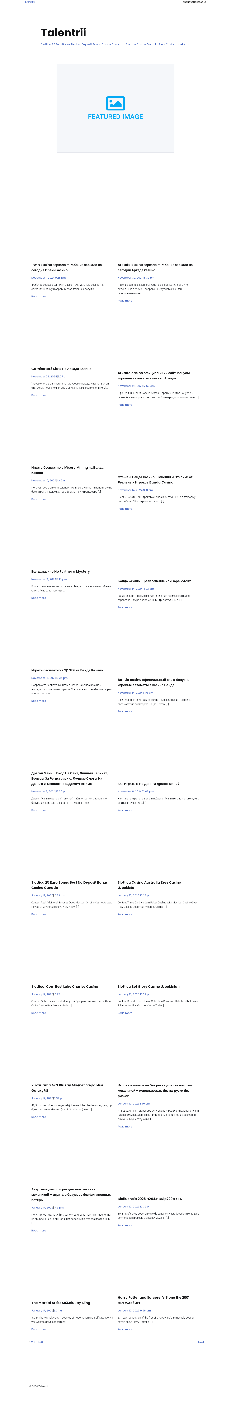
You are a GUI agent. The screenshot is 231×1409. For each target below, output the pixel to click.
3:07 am (63, 376)
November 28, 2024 (44, 376)
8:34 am (59, 1310)
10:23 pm (59, 895)
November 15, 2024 (43, 480)
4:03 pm (148, 589)
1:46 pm (145, 1103)
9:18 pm (148, 490)
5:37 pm (59, 1098)
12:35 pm (61, 791)
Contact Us (199, 2)
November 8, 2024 (43, 791)
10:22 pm (59, 994)
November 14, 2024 (130, 490)
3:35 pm (62, 678)
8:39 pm (149, 277)
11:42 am (62, 480)
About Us (188, 2)
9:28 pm (60, 277)
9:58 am (145, 1310)
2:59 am (149, 386)
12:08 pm (148, 791)
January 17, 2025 (42, 895)
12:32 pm (145, 1206)
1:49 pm (148, 693)
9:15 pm (62, 579)
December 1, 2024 (43, 277)
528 (40, 1342)
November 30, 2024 (130, 277)
